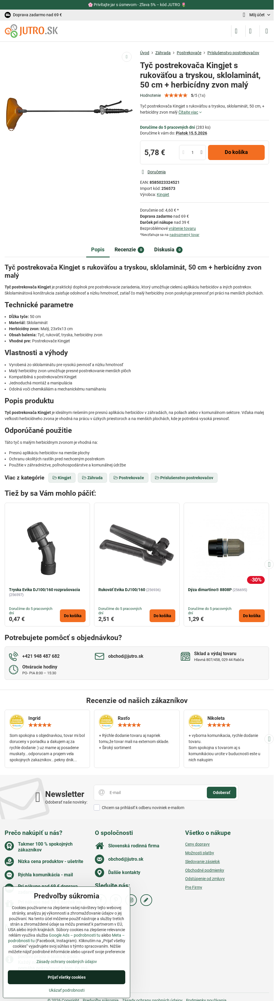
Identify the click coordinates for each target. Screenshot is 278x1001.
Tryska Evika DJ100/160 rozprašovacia (44, 589)
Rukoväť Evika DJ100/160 (121, 589)
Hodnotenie (150, 95)
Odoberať (221, 792)
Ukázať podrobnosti (66, 990)
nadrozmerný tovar (184, 235)
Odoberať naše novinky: (66, 802)
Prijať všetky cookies (67, 977)
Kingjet (163, 194)
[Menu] (267, 31)
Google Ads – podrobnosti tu (74, 935)
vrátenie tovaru (182, 228)
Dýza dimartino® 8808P (210, 589)
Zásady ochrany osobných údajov (66, 961)
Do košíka (236, 152)
